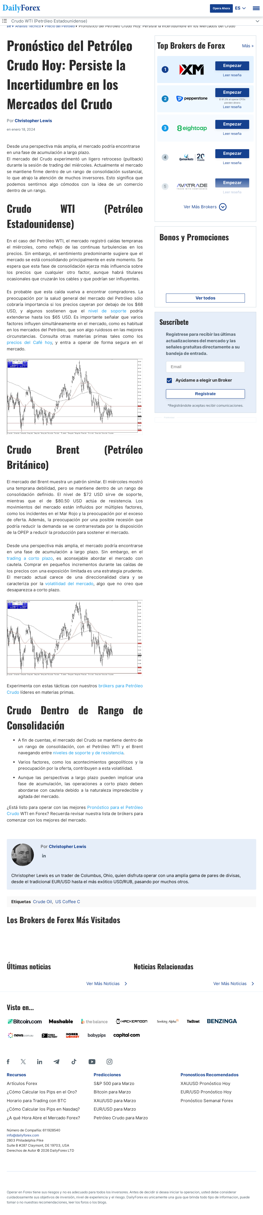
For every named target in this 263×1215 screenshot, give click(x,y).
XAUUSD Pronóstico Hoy (205, 1083)
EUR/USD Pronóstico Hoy (206, 1092)
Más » (248, 45)
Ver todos (205, 298)
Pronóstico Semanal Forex (207, 1100)
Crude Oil (42, 901)
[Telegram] (56, 1061)
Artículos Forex (22, 1083)
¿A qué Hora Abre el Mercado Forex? (43, 1117)
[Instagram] (109, 1061)
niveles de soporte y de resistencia (88, 752)
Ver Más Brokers (200, 206)
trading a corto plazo (30, 558)
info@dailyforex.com (23, 1135)
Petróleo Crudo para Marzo (121, 1117)
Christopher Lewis (67, 846)
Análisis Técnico (28, 26)
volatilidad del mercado (69, 583)
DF (9, 26)
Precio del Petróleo (60, 26)
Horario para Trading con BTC (36, 1100)
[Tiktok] (74, 1061)
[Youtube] (92, 1061)
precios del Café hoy (29, 342)
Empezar (232, 65)
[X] (23, 1061)
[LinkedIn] (39, 1061)
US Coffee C (67, 901)
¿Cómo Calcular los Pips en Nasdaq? (43, 1109)
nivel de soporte (107, 311)
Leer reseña (232, 75)
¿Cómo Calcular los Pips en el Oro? (42, 1092)
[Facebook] (8, 1061)
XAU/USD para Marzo (115, 1100)
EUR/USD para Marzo (115, 1109)
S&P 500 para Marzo (114, 1083)
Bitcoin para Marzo (112, 1092)
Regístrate (205, 393)
